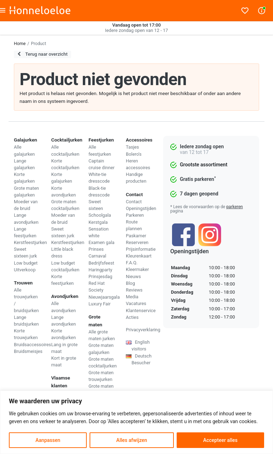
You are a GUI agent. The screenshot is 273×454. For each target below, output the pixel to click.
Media (132, 296)
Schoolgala (100, 215)
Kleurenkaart (138, 256)
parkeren (234, 206)
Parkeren (135, 215)
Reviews (134, 290)
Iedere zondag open (202, 146)
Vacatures (136, 303)
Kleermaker (137, 269)
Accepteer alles (220, 440)
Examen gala (101, 242)
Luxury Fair (100, 303)
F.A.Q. (132, 262)
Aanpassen (48, 440)
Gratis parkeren (198, 179)
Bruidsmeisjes (28, 351)
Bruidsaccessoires (32, 344)
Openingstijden (141, 208)
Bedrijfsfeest (101, 263)
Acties (132, 317)
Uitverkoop (25, 269)
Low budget (26, 263)
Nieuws (133, 276)
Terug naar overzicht (42, 54)
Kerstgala (98, 222)
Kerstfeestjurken (30, 242)
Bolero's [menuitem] (133, 154)
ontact (135, 201)
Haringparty (100, 269)
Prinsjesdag (100, 276)
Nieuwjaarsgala (104, 297)
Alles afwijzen (131, 440)
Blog (130, 283)
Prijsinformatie (141, 249)
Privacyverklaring (143, 329)
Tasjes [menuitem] (132, 147)
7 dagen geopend (199, 193)
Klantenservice (141, 310)
